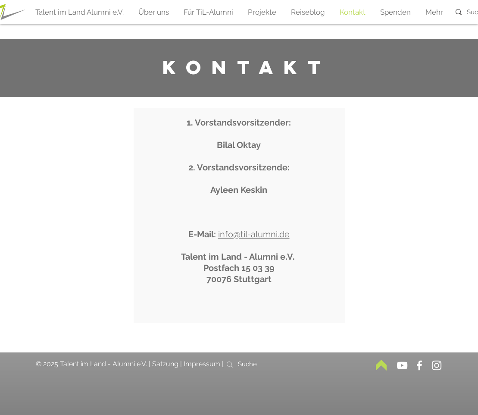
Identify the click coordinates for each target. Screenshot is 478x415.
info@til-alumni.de (254, 234)
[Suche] (253, 364)
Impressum (203, 364)
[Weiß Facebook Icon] (419, 365)
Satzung (166, 364)
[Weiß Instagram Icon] (436, 365)
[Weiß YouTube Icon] (402, 365)
